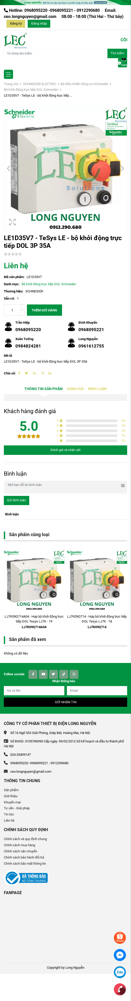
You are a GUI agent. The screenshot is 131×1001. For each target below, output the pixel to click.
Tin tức (9, 814)
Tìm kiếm (117, 53)
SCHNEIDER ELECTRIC (39, 84)
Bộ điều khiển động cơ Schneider (84, 84)
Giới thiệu (10, 796)
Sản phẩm (11, 790)
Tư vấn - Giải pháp (17, 808)
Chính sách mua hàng (19, 845)
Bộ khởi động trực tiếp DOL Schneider (31, 89)
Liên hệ (9, 820)
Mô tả (8, 355)
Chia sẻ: (10, 373)
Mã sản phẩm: (14, 277)
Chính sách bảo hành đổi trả (24, 857)
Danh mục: (11, 284)
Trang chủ (11, 84)
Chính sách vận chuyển (20, 851)
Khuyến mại (12, 802)
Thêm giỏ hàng (44, 310)
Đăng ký (16, 23)
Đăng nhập (39, 23)
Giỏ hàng (122, 62)
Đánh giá (75, 389)
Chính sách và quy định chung (25, 839)
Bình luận (97, 389)
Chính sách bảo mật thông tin (25, 863)
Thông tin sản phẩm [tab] (43, 389)
